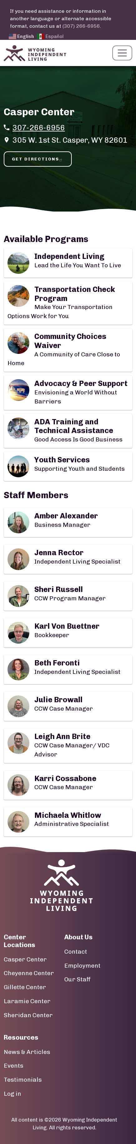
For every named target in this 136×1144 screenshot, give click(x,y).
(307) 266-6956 (81, 26)
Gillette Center (25, 987)
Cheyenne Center (29, 973)
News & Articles (27, 1052)
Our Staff (77, 979)
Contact (75, 951)
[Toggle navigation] (122, 52)
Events (13, 1065)
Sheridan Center (28, 1015)
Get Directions (38, 159)
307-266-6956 (38, 127)
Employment (82, 965)
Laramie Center (27, 1001)
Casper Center (25, 959)
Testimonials (23, 1079)
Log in (12, 1093)
